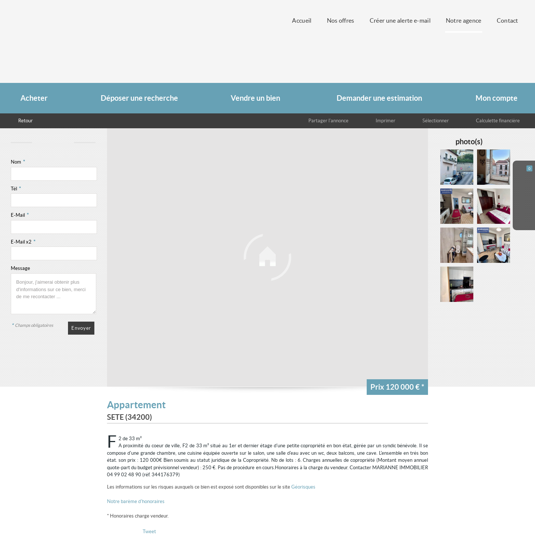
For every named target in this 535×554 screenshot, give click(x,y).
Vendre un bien (255, 98)
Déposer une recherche (139, 98)
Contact (507, 20)
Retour (25, 120)
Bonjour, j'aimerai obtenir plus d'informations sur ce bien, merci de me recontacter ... (53, 293)
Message (20, 268)
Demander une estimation (379, 98)
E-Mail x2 (23, 242)
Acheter (34, 98)
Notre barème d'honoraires (136, 501)
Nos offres (340, 20)
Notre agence (464, 20)
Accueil (301, 20)
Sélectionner (435, 120)
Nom (18, 162)
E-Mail (20, 215)
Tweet (149, 531)
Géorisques (303, 487)
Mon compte (497, 98)
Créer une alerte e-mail (400, 20)
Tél (16, 188)
